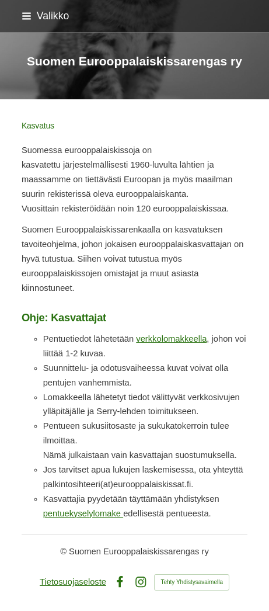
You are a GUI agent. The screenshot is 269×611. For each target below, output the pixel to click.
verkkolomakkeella (171, 338)
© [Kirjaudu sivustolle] (64, 551)
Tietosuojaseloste (73, 581)
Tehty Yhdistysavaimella (191, 582)
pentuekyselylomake (83, 513)
